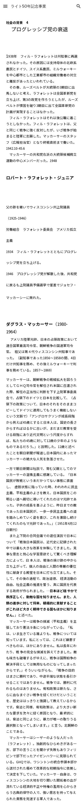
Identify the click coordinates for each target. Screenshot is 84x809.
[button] (5, 6)
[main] (42, 28)
